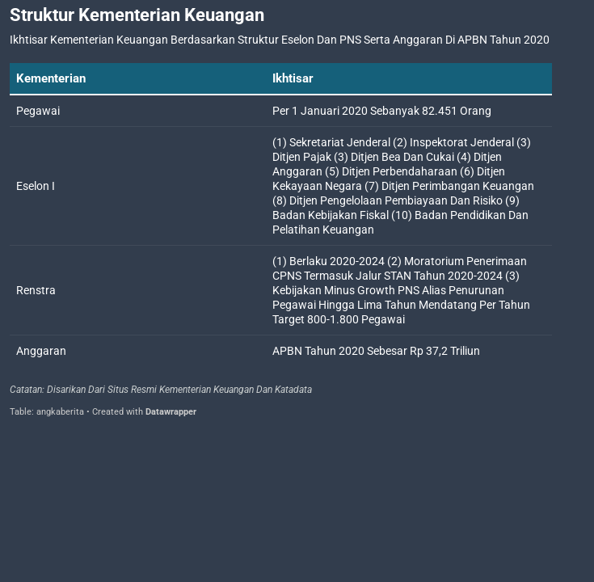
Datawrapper (170, 412)
